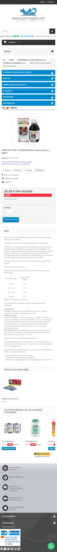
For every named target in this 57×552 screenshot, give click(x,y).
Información (9, 103)
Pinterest (40, 170)
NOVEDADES (8, 97)
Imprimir (8, 182)
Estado (4, 158)
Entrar (42, 2)
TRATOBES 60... (31, 441)
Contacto (51, 2)
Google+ (28, 170)
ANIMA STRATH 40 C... (34, 399)
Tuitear (6, 170)
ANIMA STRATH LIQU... (11, 399)
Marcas (6, 78)
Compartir (17, 170)
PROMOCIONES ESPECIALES (14, 85)
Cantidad (7, 208)
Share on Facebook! (11, 175)
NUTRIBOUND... (8, 441)
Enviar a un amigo (11, 178)
